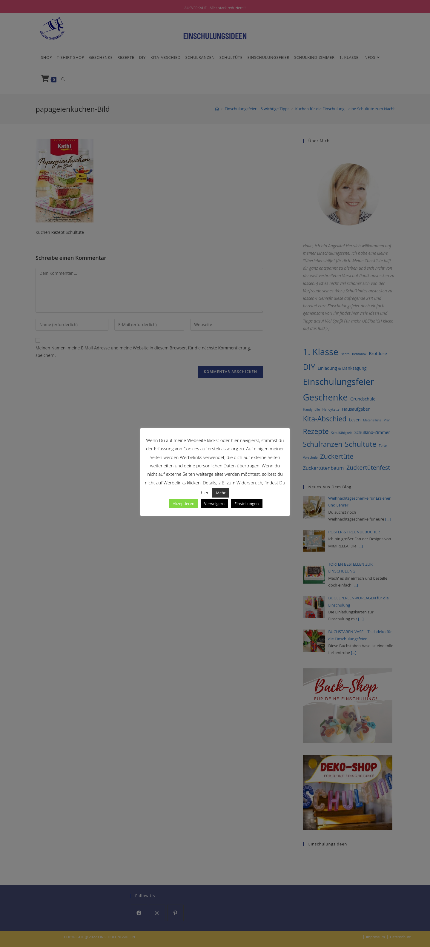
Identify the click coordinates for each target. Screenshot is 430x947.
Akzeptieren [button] (183, 503)
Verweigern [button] (214, 503)
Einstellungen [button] (246, 503)
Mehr (220, 492)
